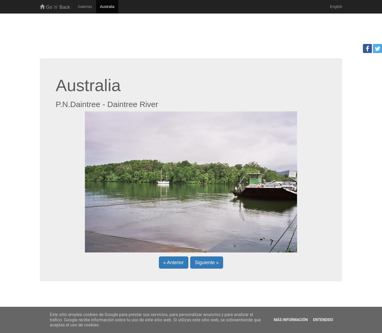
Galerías (85, 7)
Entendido (323, 320)
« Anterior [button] (173, 262)
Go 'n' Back (55, 7)
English (336, 7)
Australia (107, 7)
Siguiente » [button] (207, 262)
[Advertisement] (191, 31)
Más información (291, 320)
